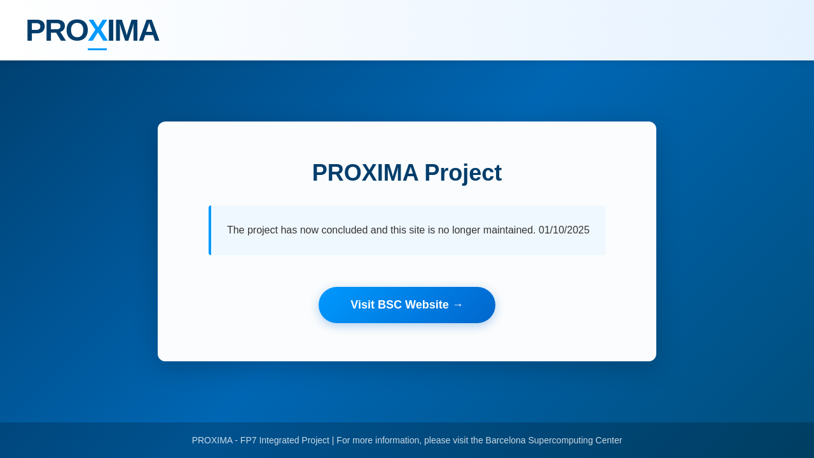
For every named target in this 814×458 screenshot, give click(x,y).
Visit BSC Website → (406, 304)
